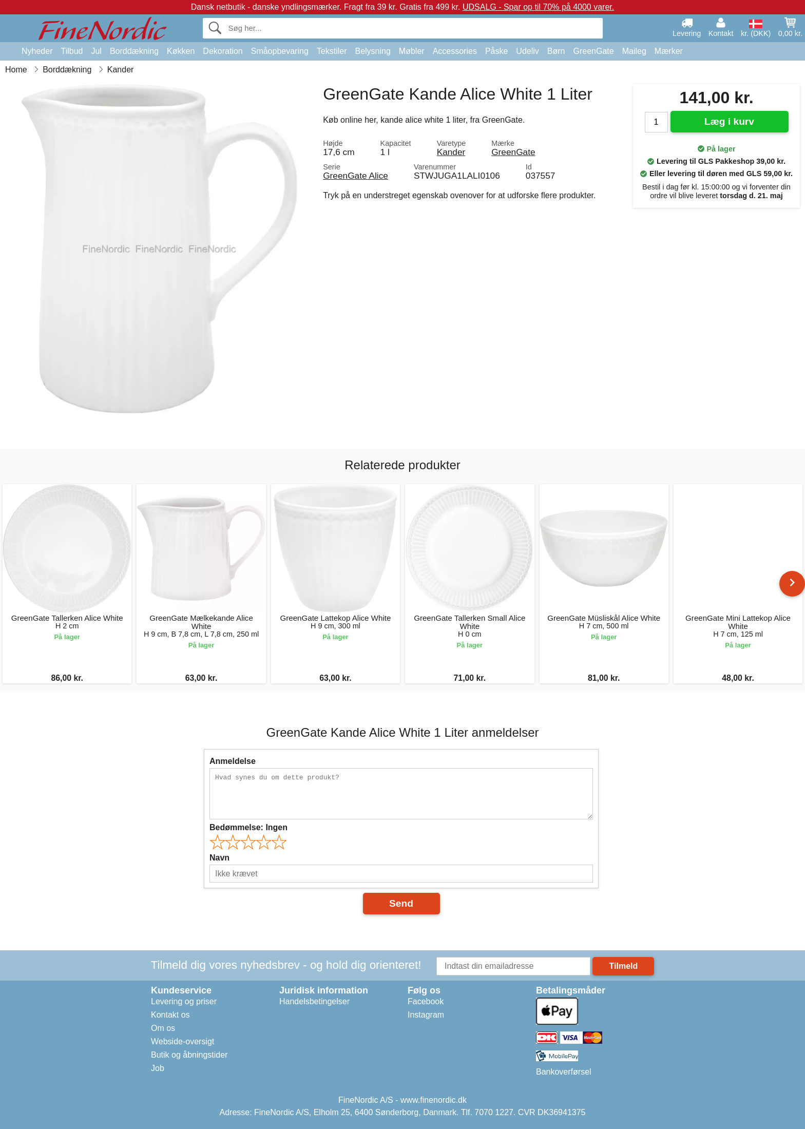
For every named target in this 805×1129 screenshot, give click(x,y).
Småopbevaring (280, 51)
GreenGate (593, 51)
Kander (451, 152)
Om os (163, 1028)
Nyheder (37, 51)
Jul (96, 51)
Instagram (426, 1014)
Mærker (669, 51)
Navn (219, 857)
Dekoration (222, 51)
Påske (496, 51)
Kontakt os (170, 1014)
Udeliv (527, 51)
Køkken (181, 51)
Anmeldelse (232, 761)
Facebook (426, 1001)
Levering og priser (184, 1001)
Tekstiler (332, 51)
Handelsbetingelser (314, 1001)
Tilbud (72, 51)
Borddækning (134, 51)
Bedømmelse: (248, 827)
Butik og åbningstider (189, 1054)
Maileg (634, 51)
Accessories (455, 51)
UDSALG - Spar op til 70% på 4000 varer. (538, 7)
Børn (556, 51)
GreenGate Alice (355, 175)
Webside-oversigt (182, 1041)
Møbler (412, 51)
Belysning (372, 51)
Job (157, 1068)
